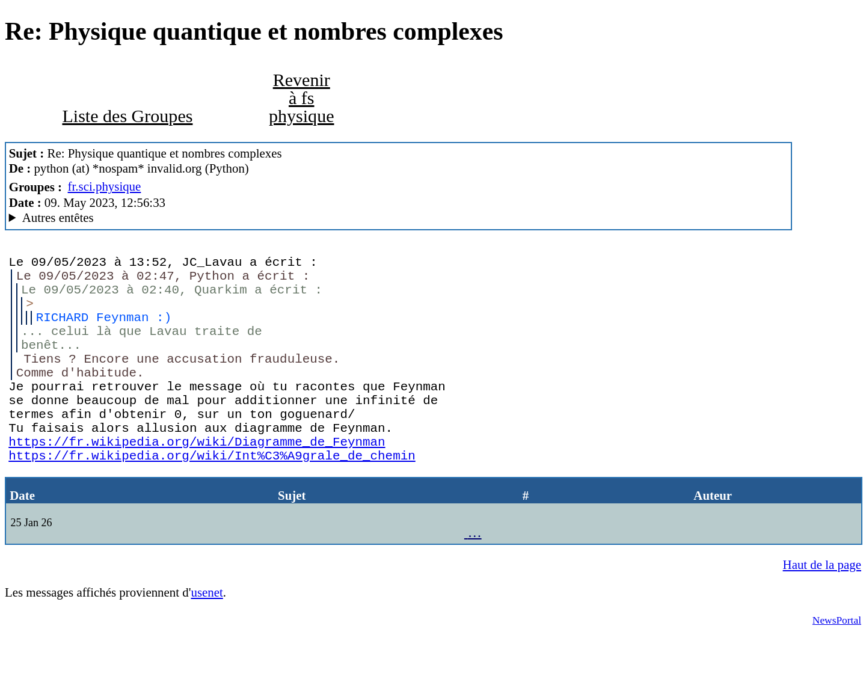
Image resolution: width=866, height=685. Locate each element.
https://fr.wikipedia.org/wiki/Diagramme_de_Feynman (196, 483)
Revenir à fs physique (301, 98)
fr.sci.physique (104, 186)
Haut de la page (822, 613)
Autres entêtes (58, 217)
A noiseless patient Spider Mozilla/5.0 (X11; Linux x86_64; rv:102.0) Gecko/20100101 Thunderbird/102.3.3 (398, 218)
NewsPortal (836, 668)
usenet (207, 640)
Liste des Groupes (127, 116)
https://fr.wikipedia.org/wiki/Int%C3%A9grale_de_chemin (211, 499)
